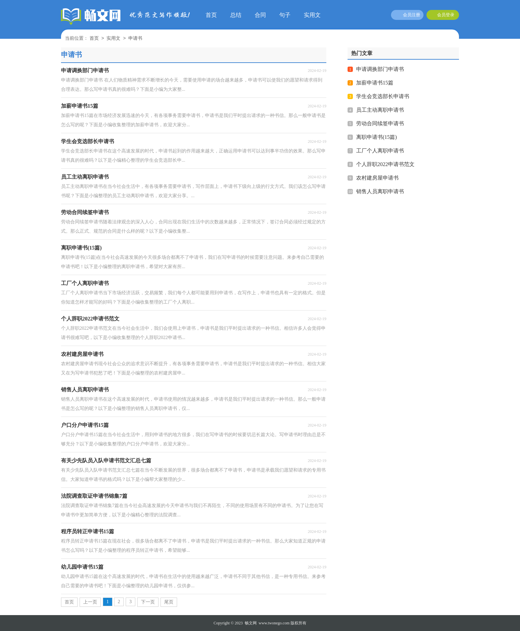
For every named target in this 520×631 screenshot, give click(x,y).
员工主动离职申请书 (380, 110)
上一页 (90, 602)
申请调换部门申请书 (380, 69)
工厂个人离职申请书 (380, 150)
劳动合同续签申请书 (380, 123)
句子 (285, 15)
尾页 (168, 602)
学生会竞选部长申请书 (382, 96)
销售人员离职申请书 (380, 191)
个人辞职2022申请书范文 (385, 164)
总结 (235, 15)
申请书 (135, 38)
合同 (260, 15)
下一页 (148, 602)
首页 (211, 15)
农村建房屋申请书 (377, 178)
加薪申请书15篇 (374, 83)
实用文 (312, 15)
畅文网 (251, 623)
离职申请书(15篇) (376, 137)
